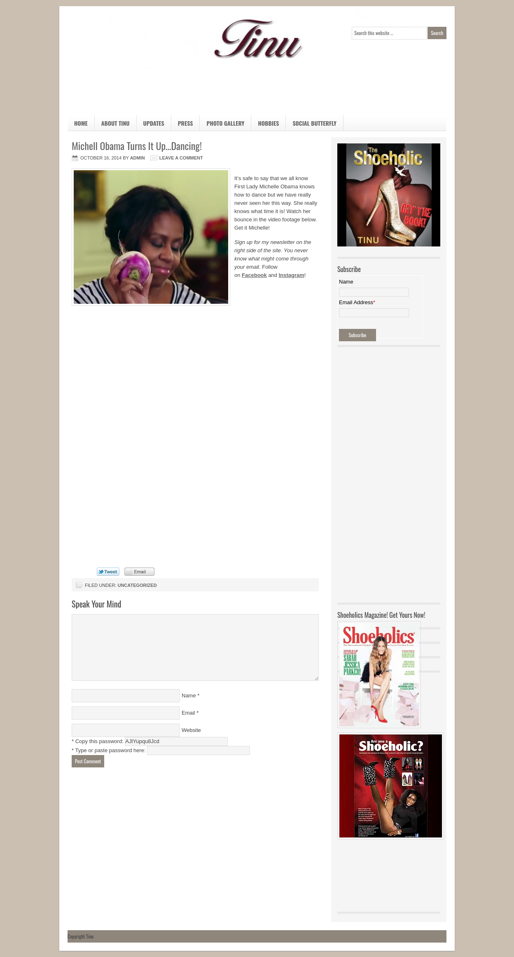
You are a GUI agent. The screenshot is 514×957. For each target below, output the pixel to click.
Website (191, 730)
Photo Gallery (225, 123)
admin (137, 157)
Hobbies (265, 125)
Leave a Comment (181, 157)
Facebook (254, 275)
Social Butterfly (314, 123)
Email (188, 713)
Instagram (291, 275)
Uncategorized (137, 585)
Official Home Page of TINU (129, 39)
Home (81, 123)
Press (185, 123)
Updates (153, 123)
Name (189, 695)
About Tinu (115, 123)
